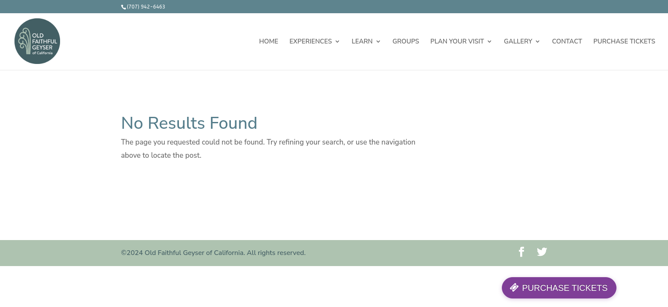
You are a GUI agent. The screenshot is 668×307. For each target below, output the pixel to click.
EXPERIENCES (311, 42)
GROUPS (405, 42)
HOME (268, 42)
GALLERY (518, 42)
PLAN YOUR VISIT (457, 42)
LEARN (361, 42)
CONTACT (567, 42)
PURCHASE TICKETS (624, 42)
